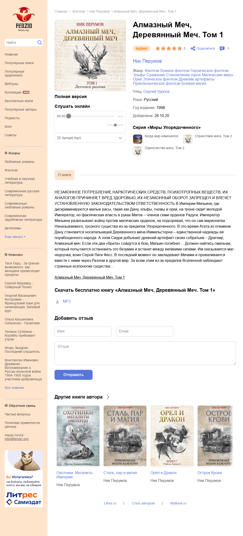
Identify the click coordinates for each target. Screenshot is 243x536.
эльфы (139, 75)
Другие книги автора (79, 397)
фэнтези (11, 170)
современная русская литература (22, 193)
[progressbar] (92, 116)
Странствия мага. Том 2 (213, 136)
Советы (10, 135)
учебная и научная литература (20, 180)
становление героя (183, 75)
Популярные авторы (21, 109)
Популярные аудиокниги (14, 73)
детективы (13, 228)
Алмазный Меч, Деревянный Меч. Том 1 (90, 277)
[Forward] (82, 125)
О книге (64, 175)
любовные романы (19, 162)
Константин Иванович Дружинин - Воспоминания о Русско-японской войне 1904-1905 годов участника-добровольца (23, 369)
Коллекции (13, 92)
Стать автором (143, 503)
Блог (8, 126)
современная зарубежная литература (23, 217)
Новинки (11, 54)
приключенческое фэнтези (156, 83)
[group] (90, 121)
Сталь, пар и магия (120, 473)
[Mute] (103, 125)
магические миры (217, 75)
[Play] (72, 125)
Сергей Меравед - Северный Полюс (19, 285)
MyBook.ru (178, 503)
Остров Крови (209, 473)
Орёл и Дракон (163, 473)
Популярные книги (19, 63)
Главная (61, 11)
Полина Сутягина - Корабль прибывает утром (20, 335)
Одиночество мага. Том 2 (164, 148)
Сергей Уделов (156, 91)
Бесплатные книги (19, 101)
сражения (156, 75)
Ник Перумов (99, 11)
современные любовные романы (19, 205)
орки (137, 79)
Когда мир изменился (161, 136)
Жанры (14, 153)
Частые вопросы (17, 414)
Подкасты (12, 118)
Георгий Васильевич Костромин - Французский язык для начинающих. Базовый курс (22, 303)
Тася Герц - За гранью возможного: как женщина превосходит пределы (22, 269)
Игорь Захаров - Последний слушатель (22, 349)
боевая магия (194, 83)
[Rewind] (62, 125)
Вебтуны (11, 84)
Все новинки (14, 388)
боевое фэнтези (174, 71)
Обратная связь (22, 406)
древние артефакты (197, 79)
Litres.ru (110, 503)
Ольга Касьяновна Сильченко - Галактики (22, 321)
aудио (142, 48)
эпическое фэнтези (160, 79)
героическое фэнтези (210, 71)
